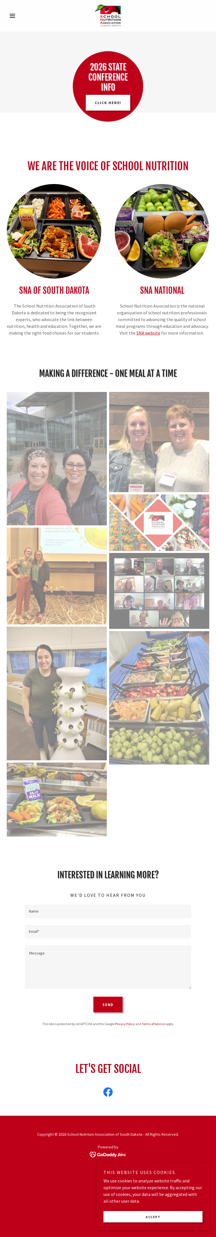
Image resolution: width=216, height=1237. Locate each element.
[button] (22, 15)
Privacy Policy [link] (125, 1024)
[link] (108, 16)
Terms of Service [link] (153, 1024)
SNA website (148, 333)
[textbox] (108, 911)
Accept (153, 1217)
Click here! (108, 102)
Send (108, 1004)
